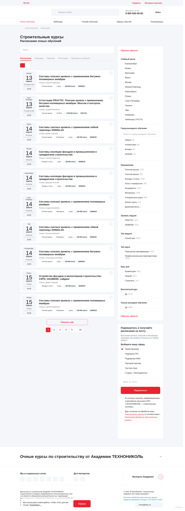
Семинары (39, 58)
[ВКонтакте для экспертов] (76, 479)
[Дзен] (48, 479)
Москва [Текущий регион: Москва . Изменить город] (26, 3)
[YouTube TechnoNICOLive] (55, 479)
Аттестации (63, 58)
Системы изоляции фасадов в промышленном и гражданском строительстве (68, 153)
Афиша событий (124, 22)
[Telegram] (61, 479)
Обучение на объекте (80, 58)
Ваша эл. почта (130, 382)
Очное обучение (27, 22)
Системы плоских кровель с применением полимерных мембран (72, 203)
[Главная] (21, 28)
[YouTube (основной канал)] (42, 479)
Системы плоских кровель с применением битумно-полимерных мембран (70, 78)
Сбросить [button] (129, 316)
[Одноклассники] (29, 479)
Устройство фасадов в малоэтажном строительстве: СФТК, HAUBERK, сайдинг (70, 277)
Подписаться (140, 390)
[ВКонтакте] (22, 479)
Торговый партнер (133, 363)
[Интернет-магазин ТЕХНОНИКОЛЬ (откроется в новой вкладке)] (154, 3)
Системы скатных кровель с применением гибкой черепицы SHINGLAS (68, 128)
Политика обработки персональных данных (140, 497)
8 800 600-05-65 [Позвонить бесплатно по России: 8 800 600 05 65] (134, 13)
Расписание (25, 58)
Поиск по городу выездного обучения (139, 134)
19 (80, 330)
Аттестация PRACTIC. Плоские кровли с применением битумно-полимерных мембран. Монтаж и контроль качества (71, 103)
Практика (51, 58)
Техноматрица (156, 22)
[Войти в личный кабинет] (156, 12)
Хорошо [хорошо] (82, 504)
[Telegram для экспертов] (82, 479)
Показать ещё (67, 322)
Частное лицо (131, 368)
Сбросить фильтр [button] (129, 51)
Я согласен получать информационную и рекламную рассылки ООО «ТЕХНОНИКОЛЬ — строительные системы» (142, 402)
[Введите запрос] (85, 12)
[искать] (54, 12)
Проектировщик (132, 349)
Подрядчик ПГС (132, 354)
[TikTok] (35, 479)
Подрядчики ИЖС (133, 359)
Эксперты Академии (143, 477)
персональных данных (135, 414)
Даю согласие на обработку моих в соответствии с (142, 415)
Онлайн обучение (90, 22)
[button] (140, 59)
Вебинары (58, 22)
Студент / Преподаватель (136, 373)
